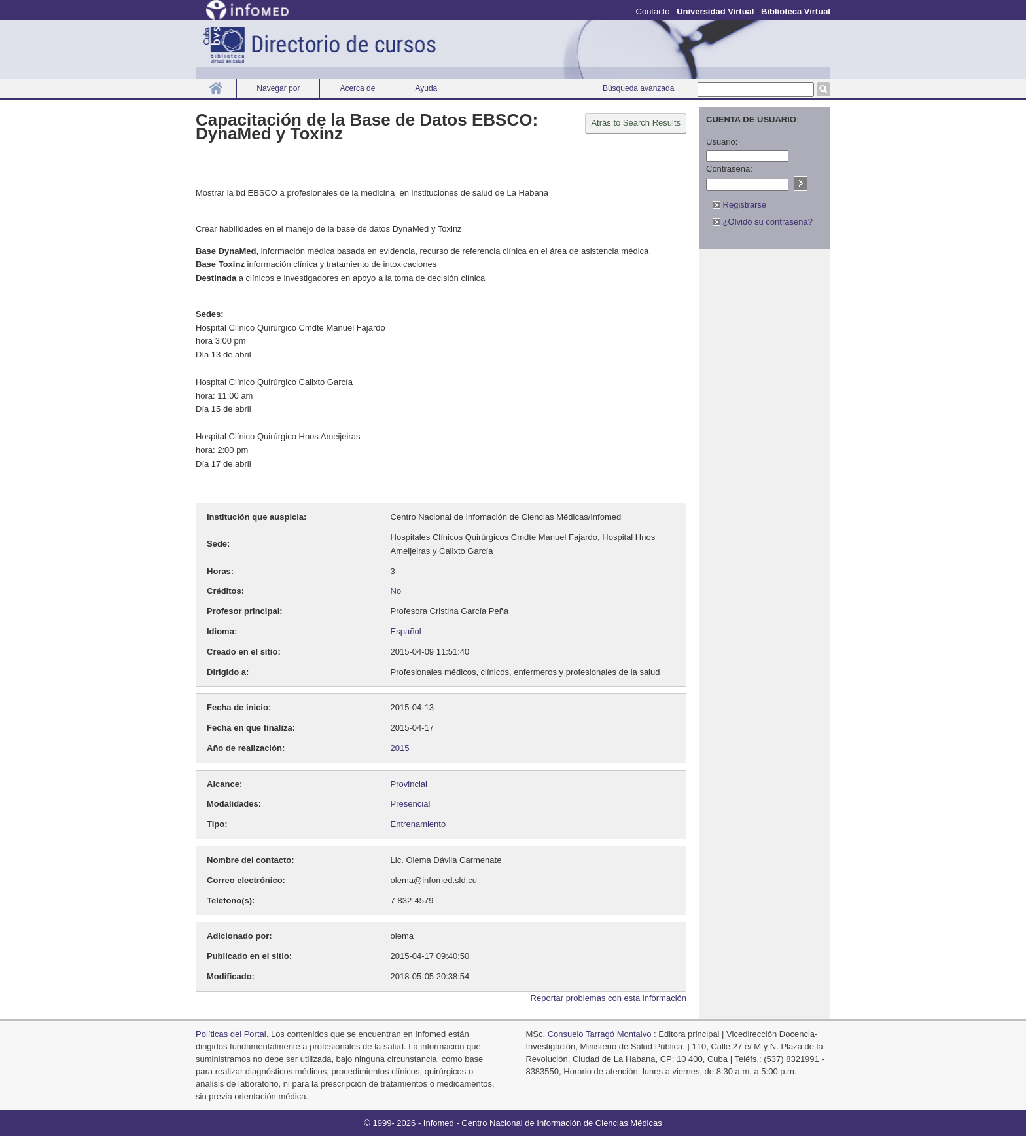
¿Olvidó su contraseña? (763, 222)
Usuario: (721, 142)
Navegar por (278, 88)
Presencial (411, 804)
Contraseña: (729, 168)
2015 (400, 748)
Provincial (409, 784)
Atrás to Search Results (636, 123)
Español (406, 631)
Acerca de (357, 88)
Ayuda (426, 88)
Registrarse (739, 204)
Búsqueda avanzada (638, 88)
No (396, 591)
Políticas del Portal (231, 1034)
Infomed (438, 1123)
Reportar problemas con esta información (608, 998)
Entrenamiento (418, 824)
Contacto (653, 11)
